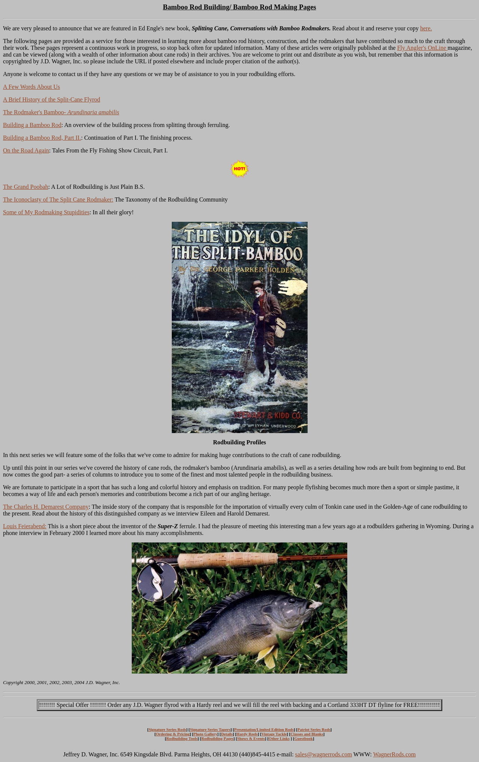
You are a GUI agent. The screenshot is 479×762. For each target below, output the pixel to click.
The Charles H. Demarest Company (46, 507)
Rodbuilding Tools (182, 738)
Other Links (279, 738)
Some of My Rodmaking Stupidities (46, 212)
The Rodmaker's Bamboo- (61, 112)
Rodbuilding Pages (217, 738)
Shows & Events (251, 738)
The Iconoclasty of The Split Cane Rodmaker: (58, 199)
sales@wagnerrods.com (323, 754)
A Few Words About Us (31, 87)
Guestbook (303, 738)
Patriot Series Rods (314, 729)
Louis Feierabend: (24, 526)
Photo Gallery (205, 734)
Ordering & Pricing (173, 734)
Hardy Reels (247, 734)
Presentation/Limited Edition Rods (263, 729)
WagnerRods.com (394, 754)
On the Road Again (26, 150)
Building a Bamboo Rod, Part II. (42, 137)
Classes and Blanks (306, 734)
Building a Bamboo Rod (32, 125)
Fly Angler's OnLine (422, 48)
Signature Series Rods (167, 729)
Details (227, 734)
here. (426, 28)
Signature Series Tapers (210, 729)
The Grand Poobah (25, 187)
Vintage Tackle (274, 734)
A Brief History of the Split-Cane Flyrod (51, 99)
